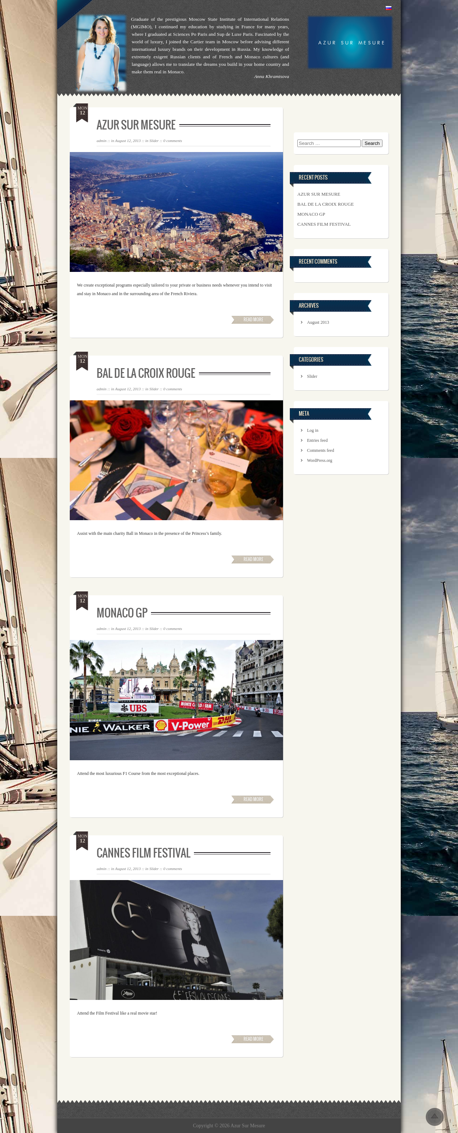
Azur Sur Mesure (136, 125)
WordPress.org (319, 460)
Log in (312, 430)
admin (102, 140)
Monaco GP (122, 613)
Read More (253, 319)
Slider (154, 140)
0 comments (172, 140)
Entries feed (317, 440)
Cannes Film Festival (143, 853)
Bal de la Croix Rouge (146, 373)
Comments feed (320, 450)
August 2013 (318, 322)
